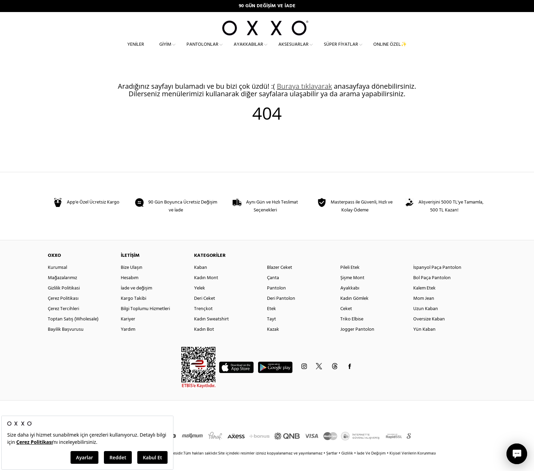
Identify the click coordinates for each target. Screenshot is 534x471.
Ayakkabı (349, 301)
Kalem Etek (424, 301)
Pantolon (276, 301)
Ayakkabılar (248, 50)
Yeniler (135, 50)
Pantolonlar (202, 50)
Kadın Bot (204, 342)
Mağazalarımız (62, 290)
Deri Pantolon (281, 311)
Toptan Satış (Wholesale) (73, 332)
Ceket (346, 321)
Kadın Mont (206, 290)
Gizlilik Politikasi (64, 301)
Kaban (200, 280)
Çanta (273, 290)
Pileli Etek (350, 280)
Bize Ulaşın (131, 280)
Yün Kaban (424, 342)
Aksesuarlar (293, 50)
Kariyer (128, 332)
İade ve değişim (136, 301)
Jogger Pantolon (357, 342)
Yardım (128, 342)
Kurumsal (57, 280)
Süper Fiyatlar (341, 50)
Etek (271, 321)
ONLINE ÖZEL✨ (390, 50)
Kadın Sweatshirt (211, 332)
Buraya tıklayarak (304, 98)
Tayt (271, 332)
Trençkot (203, 321)
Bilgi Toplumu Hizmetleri (145, 321)
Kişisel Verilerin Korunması (412, 465)
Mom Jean (423, 311)
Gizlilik (347, 465)
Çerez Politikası (63, 311)
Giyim (165, 50)
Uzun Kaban (425, 321)
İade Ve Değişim (371, 465)
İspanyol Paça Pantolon (437, 280)
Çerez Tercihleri (63, 321)
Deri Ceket (204, 311)
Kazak (273, 342)
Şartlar (332, 465)
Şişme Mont (352, 290)
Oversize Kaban (429, 332)
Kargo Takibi (133, 311)
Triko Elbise (351, 332)
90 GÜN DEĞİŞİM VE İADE (267, 6)
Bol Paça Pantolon (432, 290)
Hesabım (129, 290)
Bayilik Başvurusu (66, 342)
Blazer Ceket (279, 280)
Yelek (199, 301)
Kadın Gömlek (354, 311)
